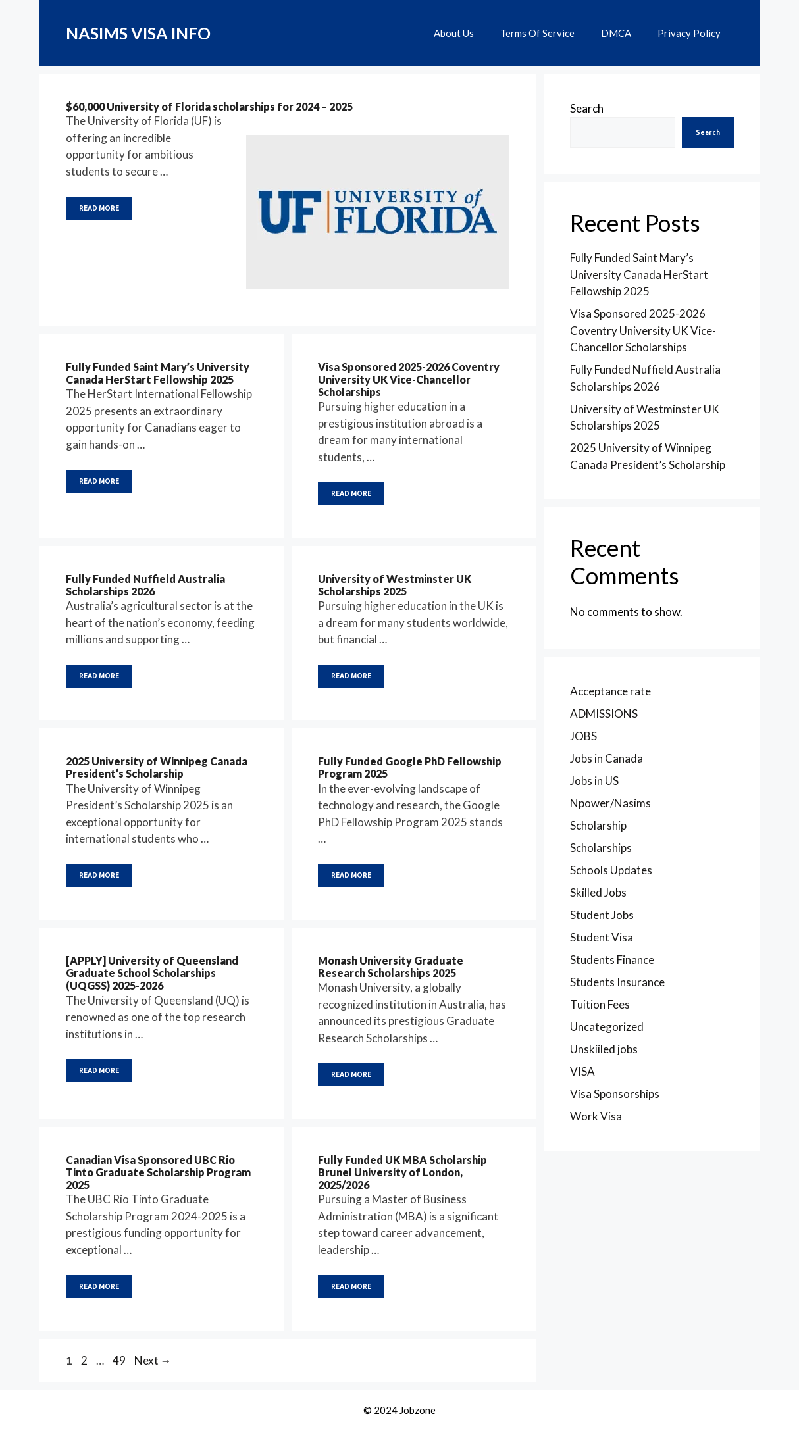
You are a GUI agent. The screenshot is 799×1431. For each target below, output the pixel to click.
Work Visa (596, 1116)
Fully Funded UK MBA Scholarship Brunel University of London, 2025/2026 (402, 1172)
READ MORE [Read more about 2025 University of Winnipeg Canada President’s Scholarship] (99, 875)
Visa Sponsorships (614, 1094)
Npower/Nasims (610, 803)
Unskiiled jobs (604, 1049)
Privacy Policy (689, 33)
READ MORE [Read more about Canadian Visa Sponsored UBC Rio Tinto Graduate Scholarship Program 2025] (99, 1286)
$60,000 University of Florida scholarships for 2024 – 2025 (209, 106)
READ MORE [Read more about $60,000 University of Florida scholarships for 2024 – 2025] (99, 208)
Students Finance (612, 960)
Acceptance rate (610, 691)
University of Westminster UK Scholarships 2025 (394, 584)
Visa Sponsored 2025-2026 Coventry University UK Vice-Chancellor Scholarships (409, 379)
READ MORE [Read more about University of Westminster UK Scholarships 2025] (351, 676)
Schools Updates (611, 870)
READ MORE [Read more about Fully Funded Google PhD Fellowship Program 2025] (351, 875)
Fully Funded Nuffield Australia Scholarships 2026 (145, 584)
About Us (454, 33)
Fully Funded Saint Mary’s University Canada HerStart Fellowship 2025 (157, 373)
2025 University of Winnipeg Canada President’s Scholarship (156, 767)
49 (120, 1360)
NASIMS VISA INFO (138, 33)
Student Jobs (602, 915)
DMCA (616, 33)
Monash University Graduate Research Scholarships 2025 (390, 966)
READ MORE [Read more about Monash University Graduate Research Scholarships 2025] (351, 1074)
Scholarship (598, 825)
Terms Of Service (537, 33)
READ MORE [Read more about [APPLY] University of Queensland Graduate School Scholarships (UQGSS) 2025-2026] (99, 1070)
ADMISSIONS (604, 713)
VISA (582, 1071)
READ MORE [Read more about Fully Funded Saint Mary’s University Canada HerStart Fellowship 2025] (99, 481)
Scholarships (601, 848)
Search (587, 108)
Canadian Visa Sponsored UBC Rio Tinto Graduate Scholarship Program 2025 (158, 1172)
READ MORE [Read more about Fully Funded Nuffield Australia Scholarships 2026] (99, 676)
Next (153, 1360)
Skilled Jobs (598, 892)
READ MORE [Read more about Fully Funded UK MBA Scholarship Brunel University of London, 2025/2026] (351, 1286)
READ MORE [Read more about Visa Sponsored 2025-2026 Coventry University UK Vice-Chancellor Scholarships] (351, 493)
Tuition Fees (600, 1004)
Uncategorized (607, 1027)
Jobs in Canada (606, 758)
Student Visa (601, 937)
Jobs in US (594, 781)
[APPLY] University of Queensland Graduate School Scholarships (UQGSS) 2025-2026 (152, 973)
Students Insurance (617, 982)
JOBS (583, 736)
